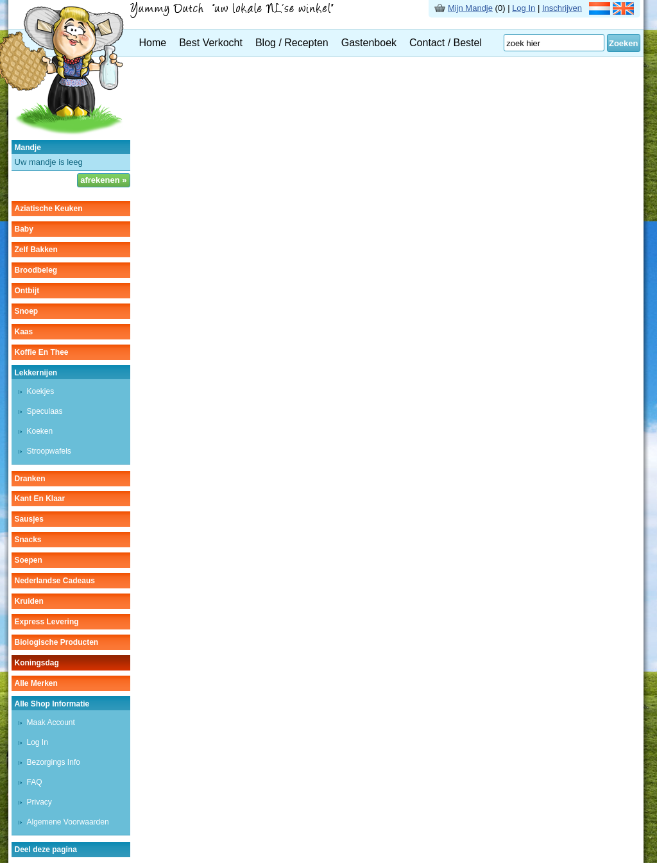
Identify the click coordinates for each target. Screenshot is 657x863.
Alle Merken (36, 683)
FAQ (34, 782)
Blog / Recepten (291, 42)
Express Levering (47, 621)
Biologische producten (57, 642)
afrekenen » (103, 180)
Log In (523, 8)
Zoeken (623, 43)
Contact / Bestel (445, 42)
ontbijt (27, 290)
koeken (40, 431)
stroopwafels (49, 451)
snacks (28, 539)
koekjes (41, 391)
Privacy (39, 802)
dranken (30, 478)
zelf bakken (36, 249)
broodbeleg (36, 270)
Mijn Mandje (470, 8)
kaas (24, 331)
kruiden (29, 601)
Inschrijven (562, 8)
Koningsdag (37, 662)
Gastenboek (369, 42)
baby (24, 229)
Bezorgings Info (53, 762)
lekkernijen (36, 372)
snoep (26, 311)
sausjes (29, 519)
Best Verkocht (211, 42)
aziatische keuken (49, 208)
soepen (28, 560)
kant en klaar (40, 498)
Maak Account (51, 722)
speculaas (45, 411)
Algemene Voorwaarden (68, 821)
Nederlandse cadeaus (55, 580)
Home (153, 42)
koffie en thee (42, 352)
